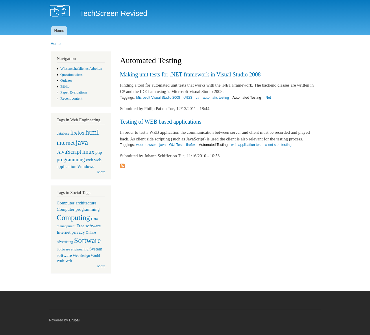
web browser (146, 145)
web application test (246, 145)
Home (59, 30)
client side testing (278, 145)
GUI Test (175, 145)
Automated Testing (246, 98)
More (101, 172)
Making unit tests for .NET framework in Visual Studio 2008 (190, 74)
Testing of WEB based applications (160, 121)
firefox (77, 133)
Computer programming (78, 209)
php (98, 152)
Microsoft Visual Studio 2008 (158, 98)
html (92, 132)
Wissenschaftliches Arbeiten (81, 69)
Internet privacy (71, 232)
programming (71, 159)
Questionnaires (71, 75)
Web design (81, 256)
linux (88, 152)
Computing (73, 217)
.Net (267, 98)
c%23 (188, 98)
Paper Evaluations (73, 92)
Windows (85, 166)
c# (197, 98)
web (89, 159)
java (82, 142)
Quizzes (66, 80)
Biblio (65, 87)
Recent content (71, 98)
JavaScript (69, 152)
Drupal (74, 320)
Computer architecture (77, 202)
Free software (89, 225)
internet (66, 143)
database (63, 133)
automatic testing (216, 98)
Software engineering (72, 249)
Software (87, 240)
